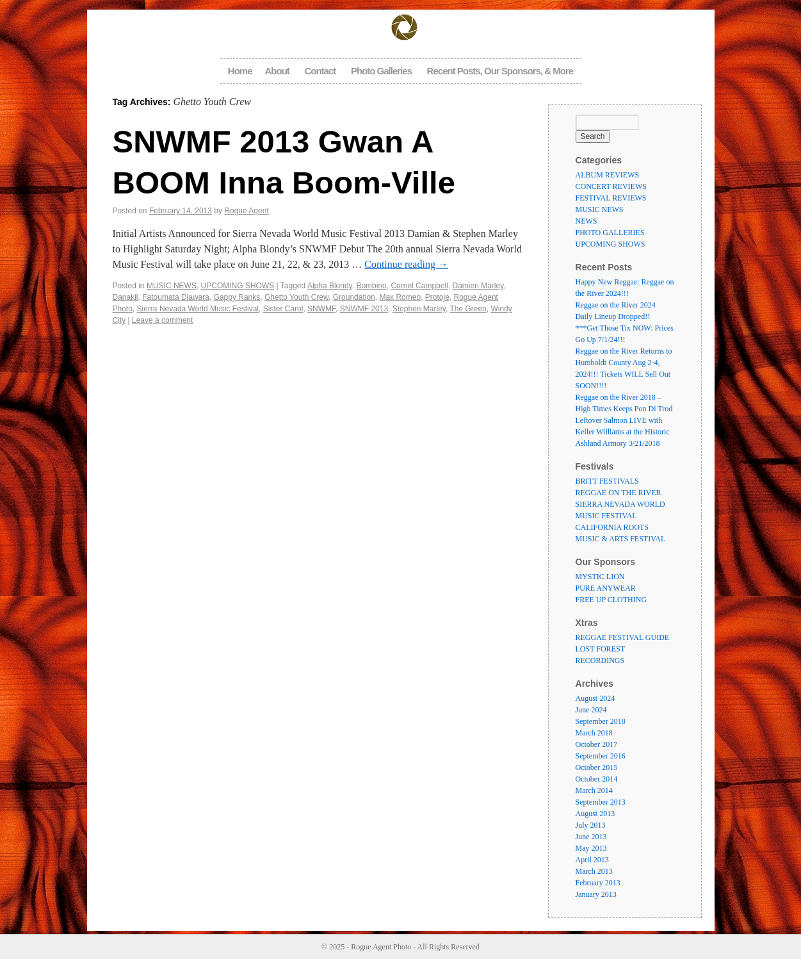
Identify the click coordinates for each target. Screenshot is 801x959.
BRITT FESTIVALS (607, 481)
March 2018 (594, 732)
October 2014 (597, 779)
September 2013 (601, 802)
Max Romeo (400, 297)
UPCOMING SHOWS (238, 285)
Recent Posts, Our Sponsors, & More (500, 70)
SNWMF (321, 308)
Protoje (437, 297)
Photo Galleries (381, 70)
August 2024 (595, 698)
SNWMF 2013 (364, 308)
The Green (467, 308)
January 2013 (596, 894)
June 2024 (591, 709)
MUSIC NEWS (172, 285)
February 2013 (598, 882)
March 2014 (594, 790)
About (277, 70)
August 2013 (595, 813)
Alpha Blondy (329, 285)
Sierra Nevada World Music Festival (198, 308)
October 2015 (597, 767)
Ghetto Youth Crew (296, 297)
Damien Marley (477, 285)
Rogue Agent (246, 210)
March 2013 (594, 871)
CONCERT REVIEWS (611, 186)
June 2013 (591, 836)
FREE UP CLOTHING (611, 599)
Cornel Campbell (419, 285)
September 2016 (601, 755)
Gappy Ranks (237, 297)
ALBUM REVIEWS (608, 174)
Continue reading (406, 264)
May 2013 (591, 848)
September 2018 (601, 721)
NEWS (586, 221)
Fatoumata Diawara (175, 297)
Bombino (371, 285)
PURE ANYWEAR (606, 588)
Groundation (354, 297)
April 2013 (592, 859)
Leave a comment (162, 320)
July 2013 (591, 825)
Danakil (125, 297)
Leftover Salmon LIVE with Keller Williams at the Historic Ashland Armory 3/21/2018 (623, 432)
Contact (320, 70)
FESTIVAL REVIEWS (611, 197)
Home (240, 70)
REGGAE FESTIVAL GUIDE (623, 637)
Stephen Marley (419, 308)
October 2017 (597, 744)
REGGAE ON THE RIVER (618, 492)
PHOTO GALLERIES (610, 232)
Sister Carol (283, 308)
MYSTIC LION (600, 576)
